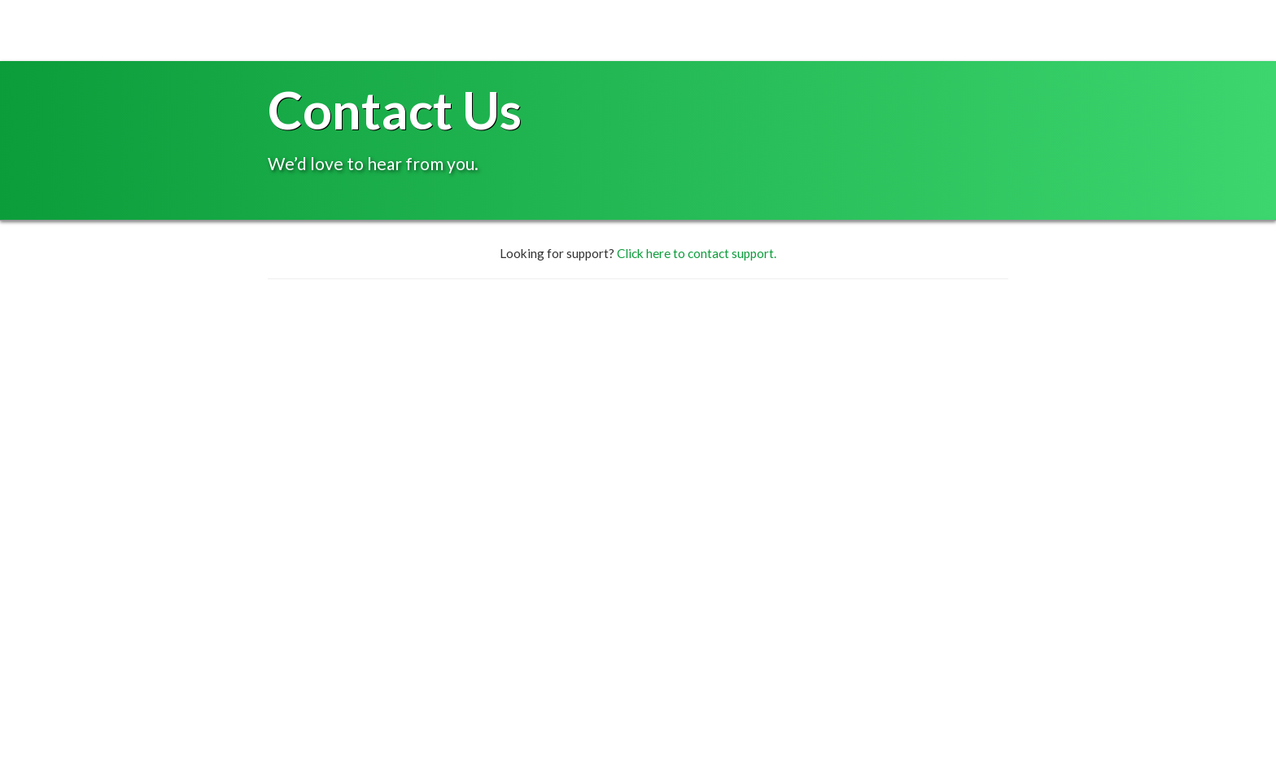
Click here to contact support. (696, 253)
